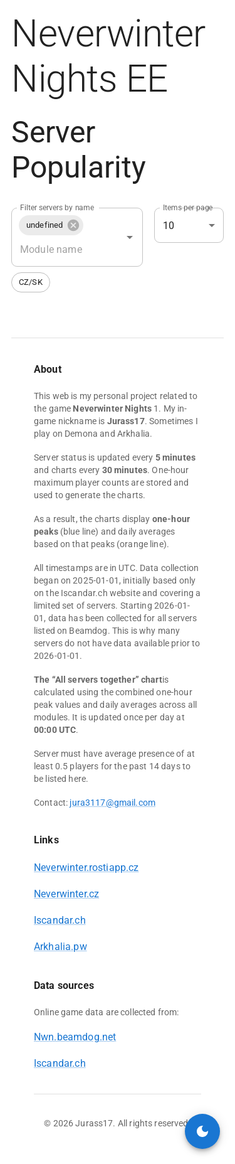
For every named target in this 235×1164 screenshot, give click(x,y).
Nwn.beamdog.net (75, 1037)
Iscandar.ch (60, 920)
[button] (51, 225)
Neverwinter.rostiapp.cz (86, 867)
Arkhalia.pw (60, 947)
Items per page (188, 207)
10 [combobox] (168, 226)
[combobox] (59, 249)
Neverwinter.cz (66, 894)
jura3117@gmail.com (112, 803)
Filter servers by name (57, 207)
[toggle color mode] (202, 1131)
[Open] (129, 237)
